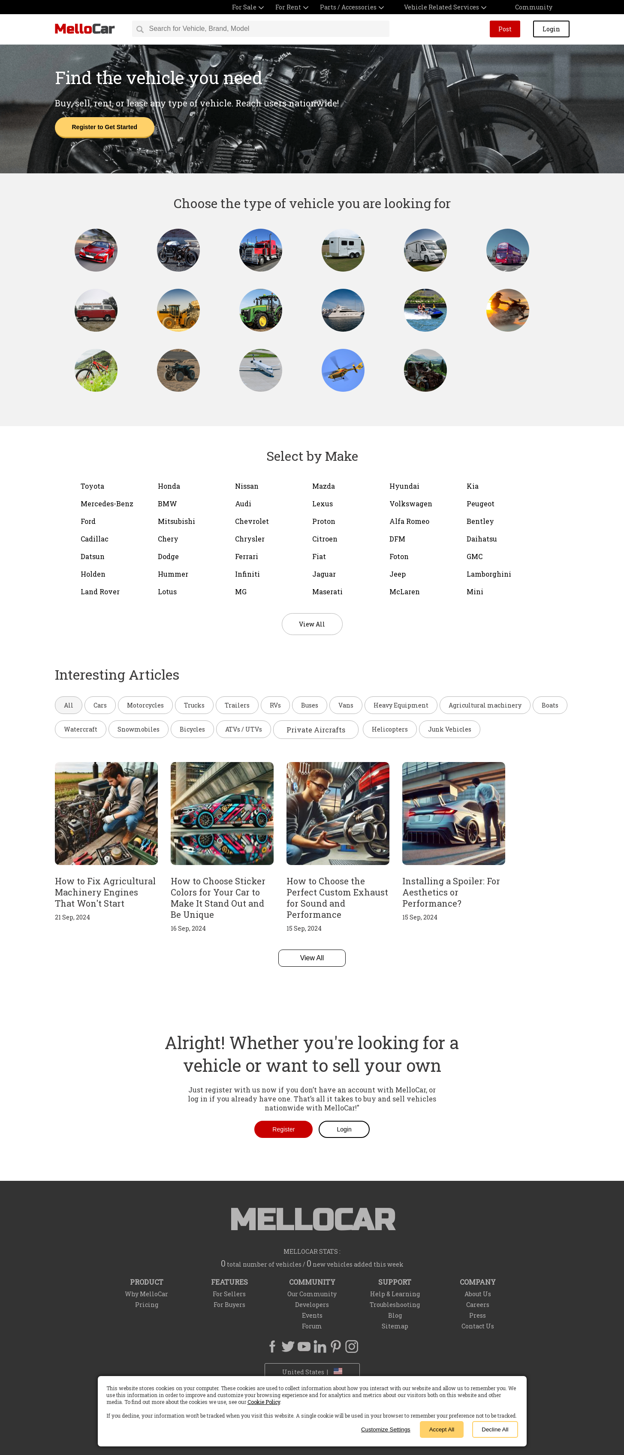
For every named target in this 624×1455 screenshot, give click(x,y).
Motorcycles (145, 705)
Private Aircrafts (315, 729)
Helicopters (390, 729)
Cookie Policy (263, 1401)
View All (312, 958)
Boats (550, 705)
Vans (345, 705)
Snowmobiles (139, 729)
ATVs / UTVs (243, 729)
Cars (100, 705)
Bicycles (192, 729)
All (68, 705)
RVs (275, 705)
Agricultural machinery (485, 705)
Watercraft (80, 729)
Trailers (237, 705)
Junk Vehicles (449, 729)
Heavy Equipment (401, 705)
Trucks (194, 705)
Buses (309, 705)
